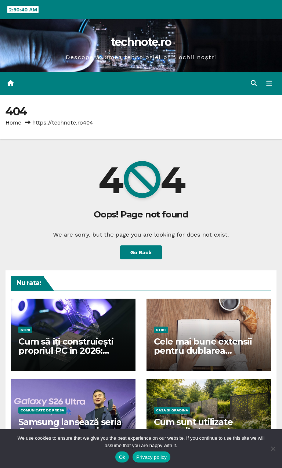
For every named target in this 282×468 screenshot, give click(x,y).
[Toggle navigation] (269, 83)
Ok (122, 457)
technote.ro (141, 42)
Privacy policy (151, 457)
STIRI (25, 330)
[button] (254, 83)
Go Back (141, 252)
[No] (272, 448)
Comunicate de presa (42, 410)
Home (13, 122)
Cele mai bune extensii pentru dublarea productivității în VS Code (208, 350)
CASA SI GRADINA (172, 410)
